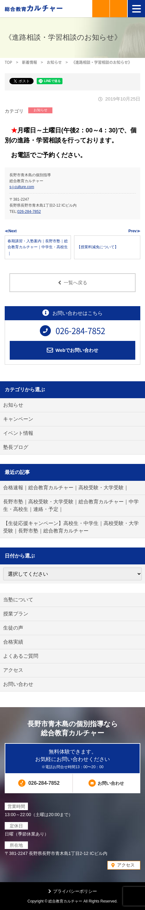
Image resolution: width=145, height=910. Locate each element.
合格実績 (13, 642)
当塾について (18, 599)
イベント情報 (18, 433)
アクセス (13, 670)
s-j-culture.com (21, 187)
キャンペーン (18, 419)
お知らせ (40, 110)
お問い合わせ (18, 684)
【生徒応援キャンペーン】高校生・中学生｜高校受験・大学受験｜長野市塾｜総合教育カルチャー (71, 527)
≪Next (11, 231)
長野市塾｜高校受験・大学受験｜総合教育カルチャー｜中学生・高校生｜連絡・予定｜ (71, 505)
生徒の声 (13, 627)
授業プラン (15, 613)
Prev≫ (134, 231)
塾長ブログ (15, 447)
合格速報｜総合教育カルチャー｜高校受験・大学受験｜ (66, 487)
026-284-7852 (29, 211)
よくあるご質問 (20, 656)
